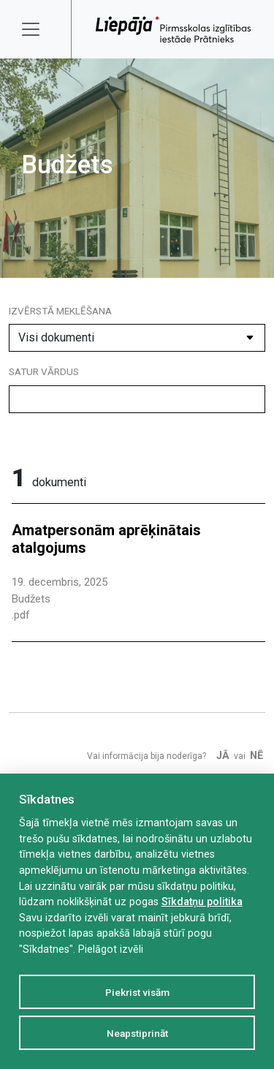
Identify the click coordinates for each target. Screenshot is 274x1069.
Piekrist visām (137, 992)
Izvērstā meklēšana (60, 311)
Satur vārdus (44, 371)
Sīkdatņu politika (202, 902)
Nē (256, 755)
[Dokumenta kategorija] (137, 338)
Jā (222, 755)
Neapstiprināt (137, 1033)
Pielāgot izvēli (110, 949)
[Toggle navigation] (40, 29)
